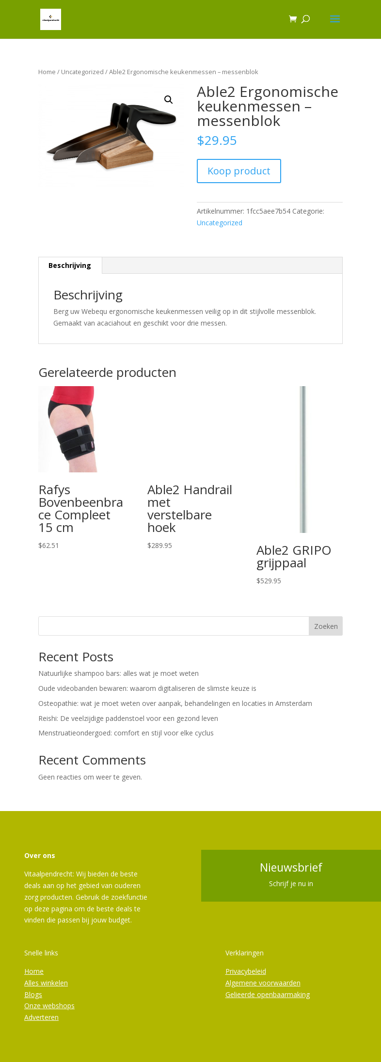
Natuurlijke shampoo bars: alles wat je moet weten (118, 673)
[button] (168, 100)
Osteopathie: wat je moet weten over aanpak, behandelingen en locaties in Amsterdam (175, 703)
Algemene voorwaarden (263, 982)
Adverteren (41, 1017)
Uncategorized (82, 71)
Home (47, 71)
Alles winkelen (46, 982)
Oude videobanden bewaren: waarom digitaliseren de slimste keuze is (147, 688)
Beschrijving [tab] (69, 265)
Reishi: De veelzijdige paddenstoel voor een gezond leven (128, 718)
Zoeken (326, 626)
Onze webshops (49, 1005)
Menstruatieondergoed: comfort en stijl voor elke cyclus (126, 732)
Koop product (238, 170)
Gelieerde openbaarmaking (267, 994)
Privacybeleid (245, 971)
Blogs (33, 994)
